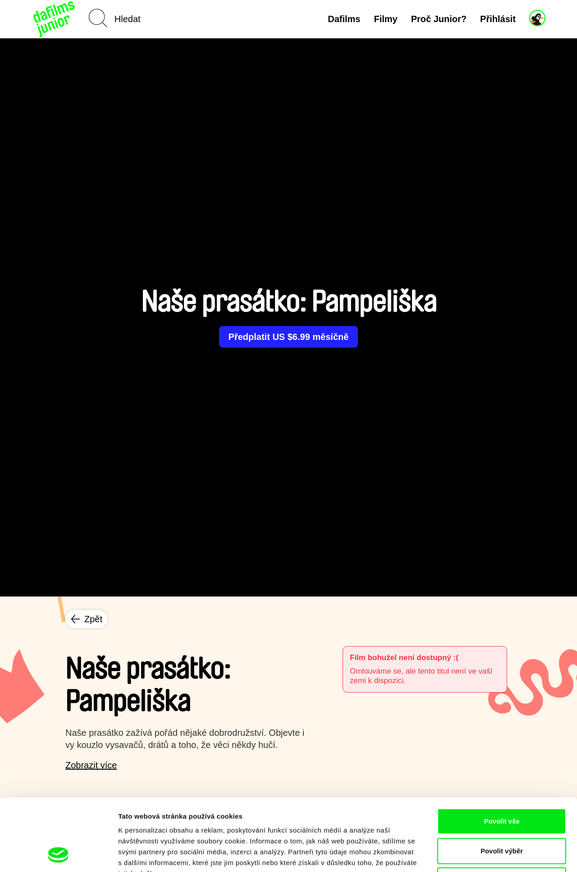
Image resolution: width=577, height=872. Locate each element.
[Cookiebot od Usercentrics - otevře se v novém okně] (58, 854)
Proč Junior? (439, 19)
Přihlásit (498, 19)
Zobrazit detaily (476, 854)
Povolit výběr (502, 783)
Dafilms (344, 19)
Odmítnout (502, 813)
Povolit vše (501, 753)
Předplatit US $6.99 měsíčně (289, 337)
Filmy (385, 19)
